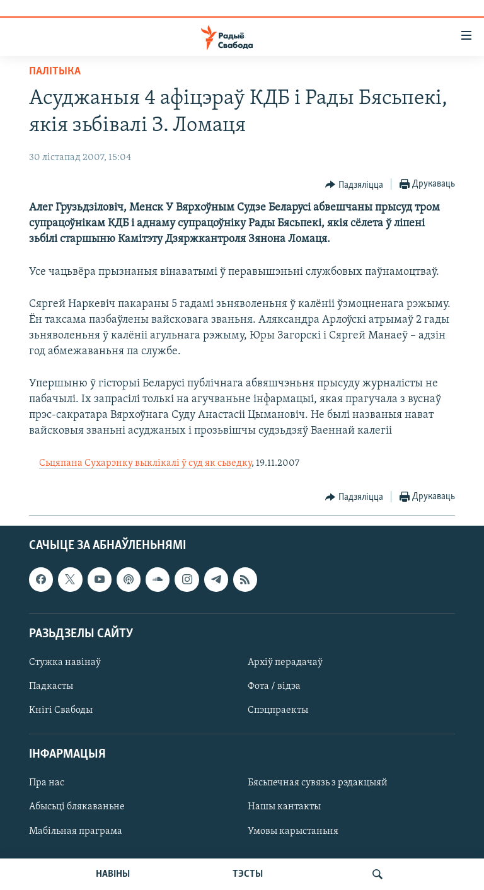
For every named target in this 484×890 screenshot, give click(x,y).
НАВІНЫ (113, 874)
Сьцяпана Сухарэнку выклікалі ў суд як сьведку (145, 463)
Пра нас (46, 783)
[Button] (354, 185)
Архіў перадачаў (285, 662)
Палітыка (55, 72)
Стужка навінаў (65, 662)
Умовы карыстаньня (293, 831)
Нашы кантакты (284, 807)
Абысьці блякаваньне (77, 807)
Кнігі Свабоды (61, 710)
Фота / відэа (274, 686)
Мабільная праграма (75, 831)
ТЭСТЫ (248, 874)
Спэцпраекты (278, 710)
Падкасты (51, 686)
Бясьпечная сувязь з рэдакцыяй (318, 783)
